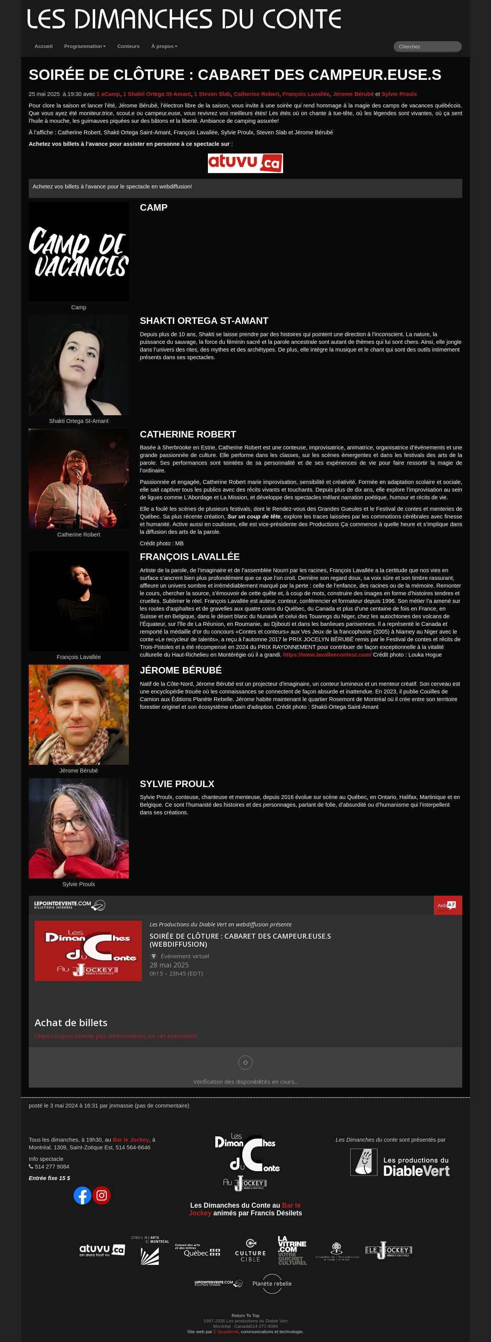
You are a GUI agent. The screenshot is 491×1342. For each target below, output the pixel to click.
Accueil (44, 46)
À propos (164, 46)
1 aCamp (108, 94)
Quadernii (225, 1331)
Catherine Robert (256, 94)
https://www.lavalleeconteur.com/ (327, 655)
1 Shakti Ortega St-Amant (157, 94)
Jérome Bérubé (353, 94)
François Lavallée (306, 94)
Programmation (85, 46)
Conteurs (128, 46)
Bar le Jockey (131, 1140)
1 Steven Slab (212, 94)
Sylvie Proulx (399, 94)
